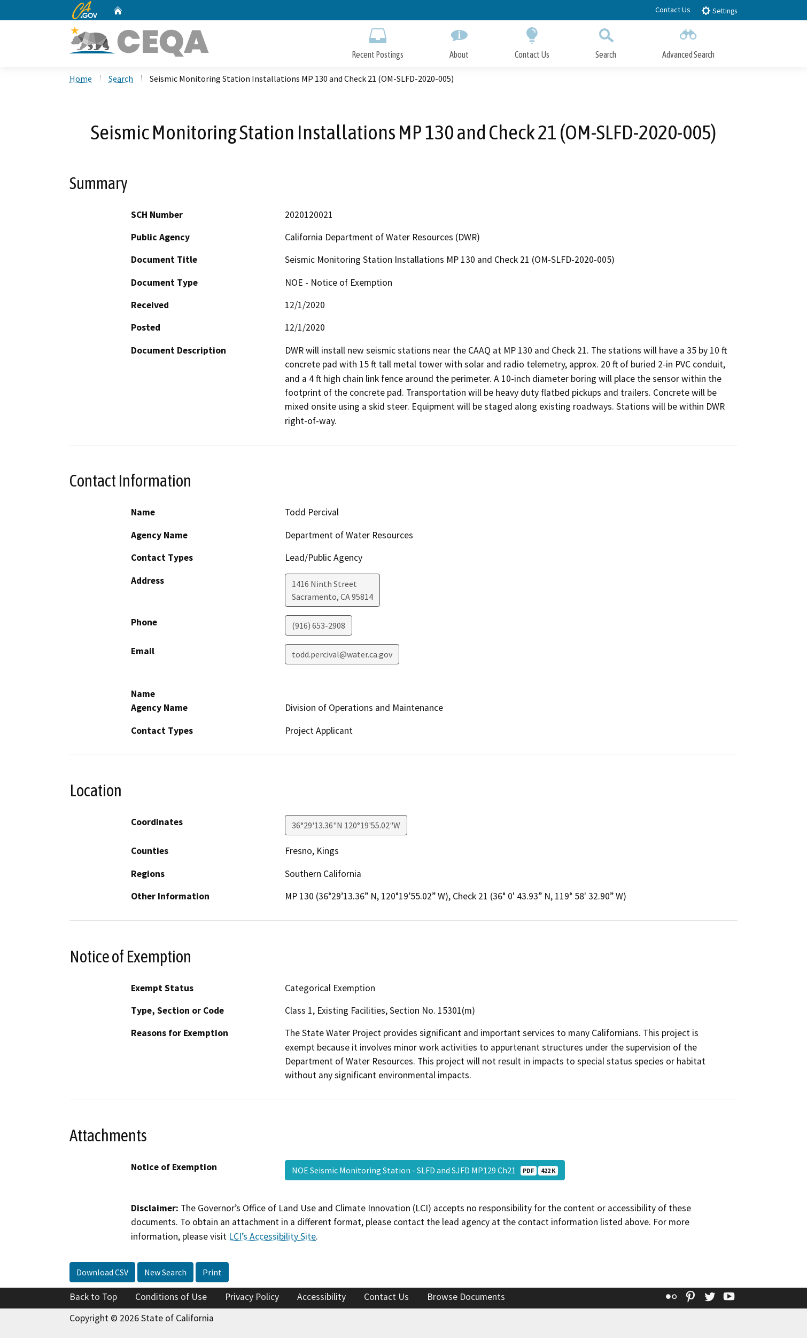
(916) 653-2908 (318, 627)
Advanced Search (688, 41)
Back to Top (93, 1299)
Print (212, 1275)
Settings (719, 10)
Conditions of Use (171, 1299)
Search (606, 41)
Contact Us (672, 9)
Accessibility (321, 1299)
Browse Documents (466, 1299)
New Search (165, 1275)
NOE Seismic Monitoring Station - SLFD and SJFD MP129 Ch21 (425, 1172)
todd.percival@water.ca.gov (342, 656)
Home (80, 80)
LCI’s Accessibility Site (272, 1238)
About (459, 41)
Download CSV (102, 1275)
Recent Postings (377, 41)
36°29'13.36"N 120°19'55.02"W (346, 827)
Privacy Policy (252, 1299)
